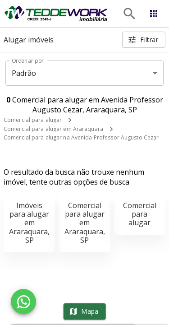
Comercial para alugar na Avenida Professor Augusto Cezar (81, 137)
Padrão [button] (24, 73)
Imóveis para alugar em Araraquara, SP (29, 222)
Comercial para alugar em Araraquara (53, 129)
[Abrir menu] (153, 13)
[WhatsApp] (23, 301)
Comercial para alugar (33, 120)
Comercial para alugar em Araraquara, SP (84, 222)
